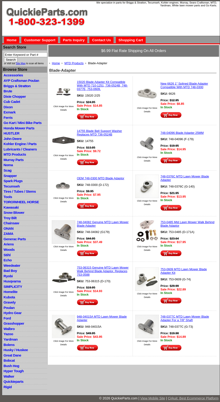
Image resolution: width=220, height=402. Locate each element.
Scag (7, 170)
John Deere (13, 139)
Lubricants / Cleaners (20, 149)
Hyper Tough (14, 371)
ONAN (8, 228)
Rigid (8, 387)
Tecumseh (12, 186)
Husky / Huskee (16, 350)
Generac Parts (15, 239)
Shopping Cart (130, 40)
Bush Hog (11, 366)
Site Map (21, 63)
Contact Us (101, 40)
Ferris (8, 118)
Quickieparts (13, 381)
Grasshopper (14, 323)
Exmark (9, 112)
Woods (9, 250)
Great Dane (12, 355)
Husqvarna (12, 281)
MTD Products (15, 154)
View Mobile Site (152, 398)
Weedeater (12, 265)
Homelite (10, 292)
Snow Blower (14, 212)
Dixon (8, 107)
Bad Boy (10, 271)
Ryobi (8, 276)
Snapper (10, 176)
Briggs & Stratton (17, 86)
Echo (8, 260)
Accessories (13, 75)
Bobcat (9, 360)
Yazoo (8, 334)
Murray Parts (14, 160)
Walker (9, 376)
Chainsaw (11, 223)
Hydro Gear (13, 313)
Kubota (9, 297)
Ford (7, 318)
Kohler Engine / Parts (20, 144)
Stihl (7, 255)
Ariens (9, 244)
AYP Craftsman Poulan (21, 81)
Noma (8, 165)
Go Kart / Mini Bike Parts (23, 123)
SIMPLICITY (13, 287)
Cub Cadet (12, 102)
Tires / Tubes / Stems (20, 191)
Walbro (9, 329)
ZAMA (8, 234)
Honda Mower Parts (19, 128)
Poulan (9, 308)
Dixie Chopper (15, 96)
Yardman (11, 339)
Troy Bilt (10, 218)
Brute (8, 91)
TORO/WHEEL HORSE (21, 202)
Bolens (9, 345)
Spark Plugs (13, 181)
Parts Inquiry (74, 40)
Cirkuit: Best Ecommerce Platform (193, 398)
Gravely (9, 302)
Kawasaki (11, 207)
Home (11, 40)
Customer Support (39, 40)
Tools (8, 197)
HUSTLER (11, 133)
